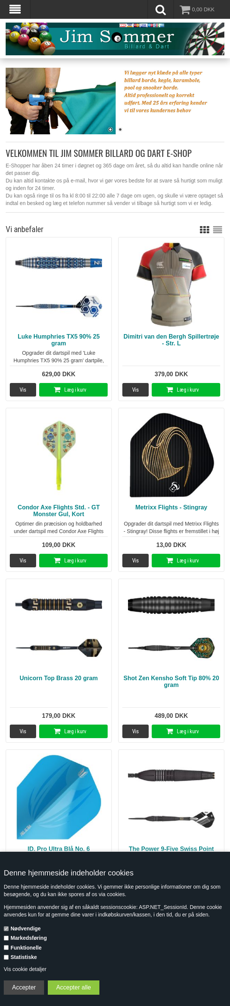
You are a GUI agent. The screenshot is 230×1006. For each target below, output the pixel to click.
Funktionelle (26, 948)
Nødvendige (26, 928)
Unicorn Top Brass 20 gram (59, 678)
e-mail (78, 181)
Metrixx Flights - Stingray (171, 507)
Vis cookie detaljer (25, 969)
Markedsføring (29, 938)
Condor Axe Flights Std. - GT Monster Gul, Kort (59, 510)
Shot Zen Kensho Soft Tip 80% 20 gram (171, 681)
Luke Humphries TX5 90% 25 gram (59, 339)
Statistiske (24, 957)
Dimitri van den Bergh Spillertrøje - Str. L (171, 339)
